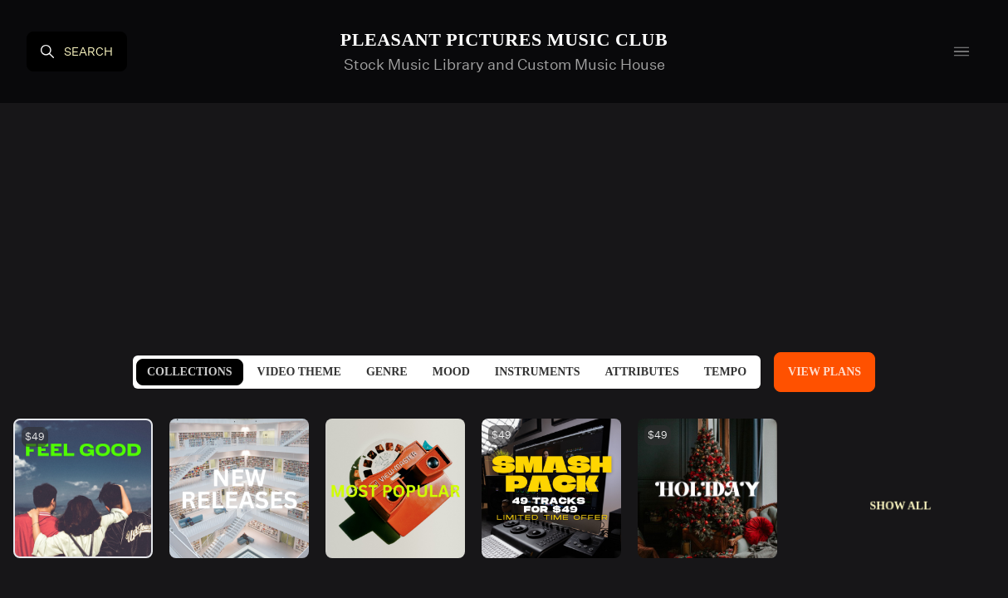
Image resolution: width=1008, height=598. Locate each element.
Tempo (725, 371)
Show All (900, 505)
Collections (189, 371)
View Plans (824, 371)
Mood (451, 371)
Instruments (537, 371)
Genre (387, 371)
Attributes (641, 371)
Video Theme (299, 371)
